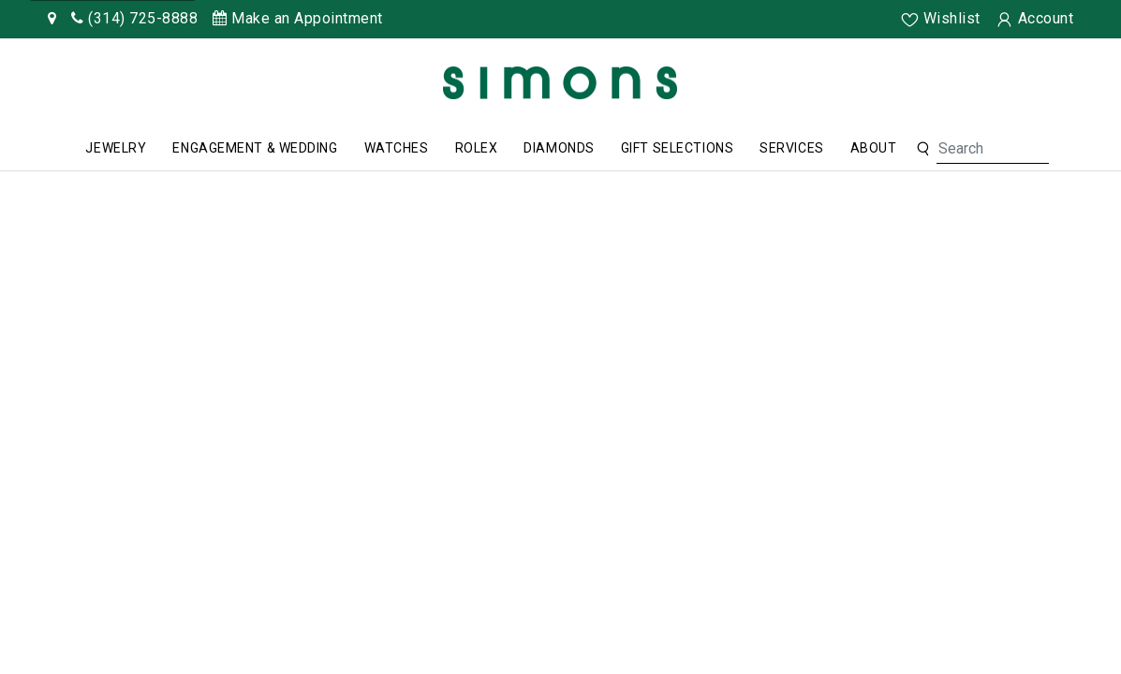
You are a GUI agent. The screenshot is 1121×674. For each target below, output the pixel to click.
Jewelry (115, 147)
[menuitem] (115, 148)
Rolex (476, 147)
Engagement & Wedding (254, 147)
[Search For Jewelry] (993, 149)
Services (791, 147)
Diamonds (559, 147)
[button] (923, 149)
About (873, 147)
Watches (396, 147)
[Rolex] (1036, 87)
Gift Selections (677, 147)
